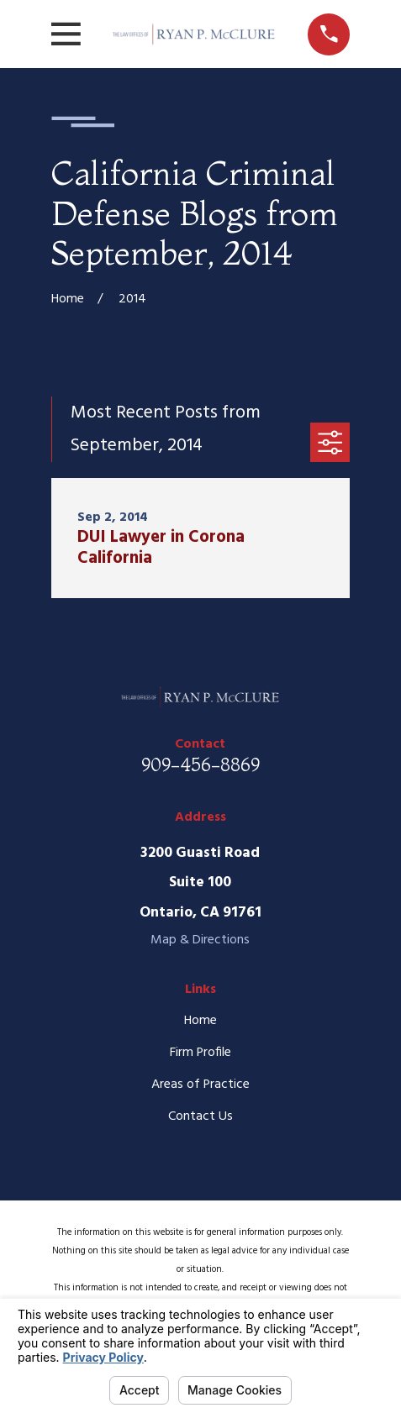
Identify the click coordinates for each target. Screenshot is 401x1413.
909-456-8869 (200, 765)
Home (200, 1021)
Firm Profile (200, 1053)
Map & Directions (200, 940)
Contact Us (200, 1116)
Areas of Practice (200, 1084)
